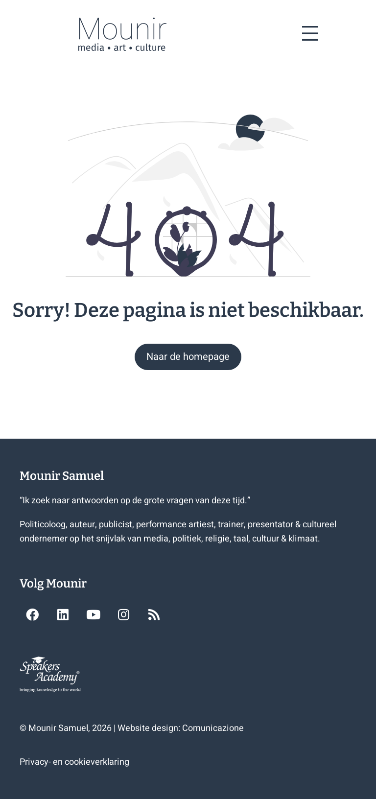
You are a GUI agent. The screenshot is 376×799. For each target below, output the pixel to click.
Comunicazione (213, 728)
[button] (188, 357)
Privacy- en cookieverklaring (74, 762)
